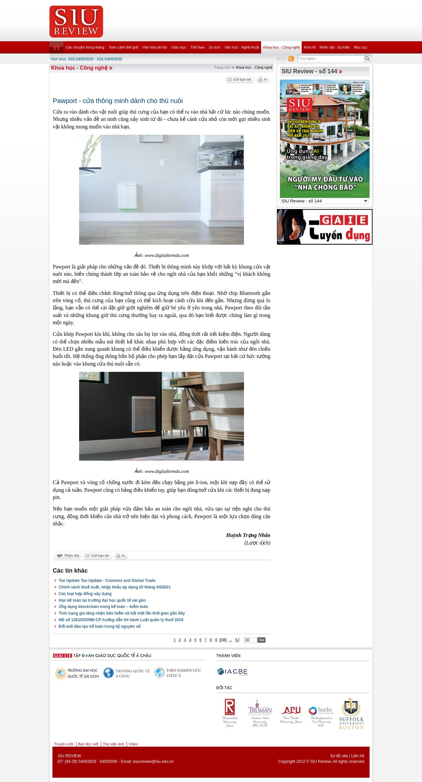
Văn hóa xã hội (154, 47)
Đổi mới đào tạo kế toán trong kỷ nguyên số (99, 626)
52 (237, 640)
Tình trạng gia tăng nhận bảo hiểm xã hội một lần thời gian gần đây (122, 613)
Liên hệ (357, 756)
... (230, 640)
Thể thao (197, 47)
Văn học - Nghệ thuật (242, 47)
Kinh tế (309, 47)
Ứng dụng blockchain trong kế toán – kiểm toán (103, 606)
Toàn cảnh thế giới (123, 47)
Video (133, 744)
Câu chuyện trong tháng (85, 47)
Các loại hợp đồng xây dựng (85, 593)
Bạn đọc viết (88, 744)
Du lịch (214, 47)
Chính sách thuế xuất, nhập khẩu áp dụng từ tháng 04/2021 (115, 587)
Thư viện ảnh (113, 744)
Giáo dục (178, 47)
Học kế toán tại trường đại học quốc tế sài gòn (102, 600)
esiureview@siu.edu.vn (153, 761)
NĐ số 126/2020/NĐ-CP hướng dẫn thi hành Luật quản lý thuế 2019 (121, 620)
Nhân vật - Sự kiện (335, 47)
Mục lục (360, 47)
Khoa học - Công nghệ (281, 47)
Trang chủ (222, 67)
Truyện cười (64, 744)
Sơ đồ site (339, 756)
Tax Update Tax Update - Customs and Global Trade (107, 580)
